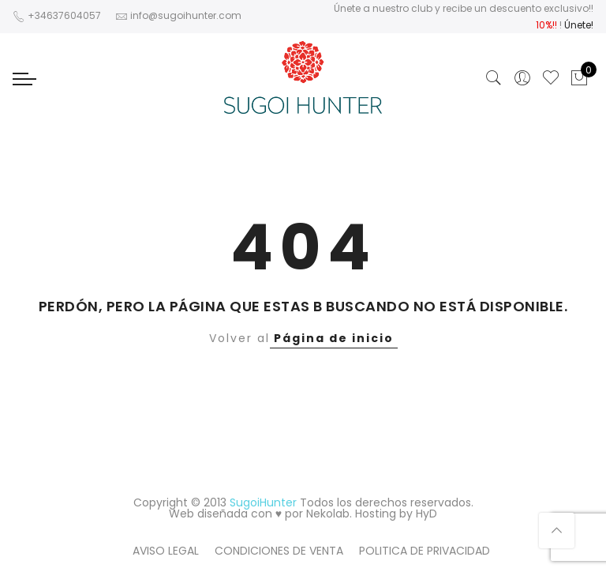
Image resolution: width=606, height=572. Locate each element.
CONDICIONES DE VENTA (279, 551)
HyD (426, 513)
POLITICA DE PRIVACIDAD (424, 551)
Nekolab (328, 513)
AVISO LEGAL (166, 551)
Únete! (578, 25)
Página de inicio (334, 338)
